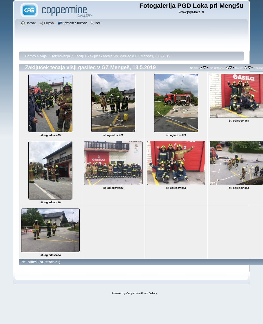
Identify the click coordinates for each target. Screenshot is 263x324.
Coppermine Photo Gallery (141, 293)
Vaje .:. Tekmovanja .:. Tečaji (62, 56)
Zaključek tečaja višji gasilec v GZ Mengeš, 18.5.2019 (129, 56)
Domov (30, 56)
